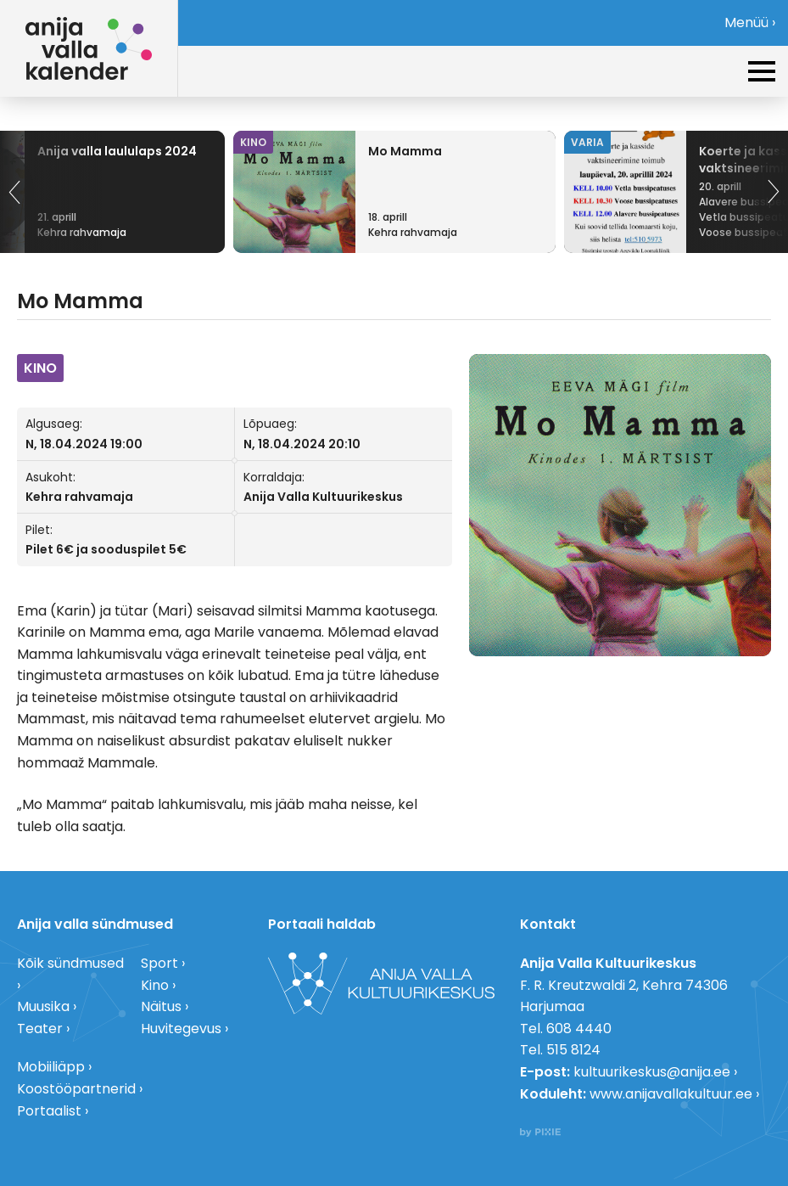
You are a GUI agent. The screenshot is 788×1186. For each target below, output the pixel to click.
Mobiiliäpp (51, 1066)
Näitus (161, 1006)
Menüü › (749, 22)
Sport (159, 963)
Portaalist (49, 1111)
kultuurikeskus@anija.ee (651, 1072)
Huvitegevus (181, 1028)
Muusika (43, 1006)
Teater (40, 1028)
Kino (155, 985)
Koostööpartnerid (76, 1089)
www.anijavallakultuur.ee (671, 1094)
